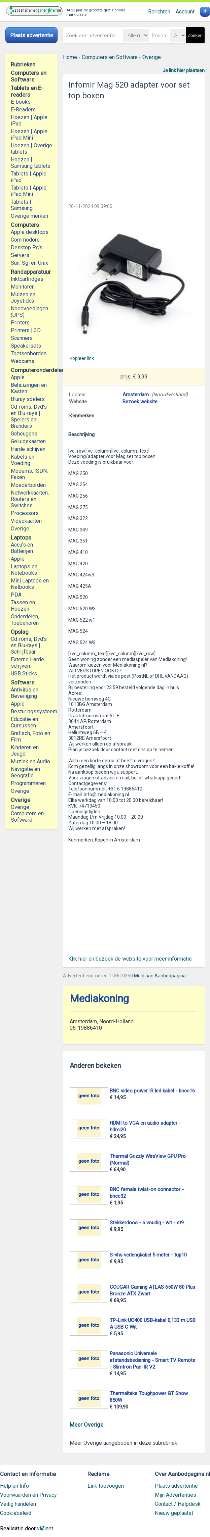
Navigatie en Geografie (25, 772)
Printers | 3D (26, 330)
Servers (20, 255)
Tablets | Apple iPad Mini (28, 191)
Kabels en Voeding (22, 460)
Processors (25, 513)
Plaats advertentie (176, 1486)
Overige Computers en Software (27, 813)
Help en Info (14, 1486)
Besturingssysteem (31, 711)
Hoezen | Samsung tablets (30, 162)
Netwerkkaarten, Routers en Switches (30, 499)
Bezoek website (140, 402)
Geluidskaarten (28, 441)
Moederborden (28, 485)
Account (185, 11)
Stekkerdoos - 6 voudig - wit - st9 (147, 1223)
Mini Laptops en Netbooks (30, 583)
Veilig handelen (18, 1504)
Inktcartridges (27, 279)
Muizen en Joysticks (23, 297)
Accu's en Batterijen (22, 548)
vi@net (45, 1528)
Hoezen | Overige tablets (31, 148)
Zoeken (195, 35)
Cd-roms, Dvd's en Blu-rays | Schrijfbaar (29, 645)
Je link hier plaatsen (184, 70)
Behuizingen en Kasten (29, 388)
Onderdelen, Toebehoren (25, 619)
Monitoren (23, 287)
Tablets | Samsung (22, 205)
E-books (21, 102)
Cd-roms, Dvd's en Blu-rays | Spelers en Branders (29, 416)
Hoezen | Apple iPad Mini (29, 134)
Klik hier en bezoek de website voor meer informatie (130, 959)
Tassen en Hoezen (23, 605)
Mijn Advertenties (175, 1495)
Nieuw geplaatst (174, 1513)
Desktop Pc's (26, 247)
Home (70, 57)
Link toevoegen (106, 1486)
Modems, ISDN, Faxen (29, 474)
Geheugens (24, 433)
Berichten (159, 11)
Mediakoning (99, 998)
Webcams (22, 361)
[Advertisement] (133, 150)
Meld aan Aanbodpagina (160, 975)
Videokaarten (26, 521)
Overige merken (29, 216)
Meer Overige (86, 1424)
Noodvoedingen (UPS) (29, 311)
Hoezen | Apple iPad (29, 120)
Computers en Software (110, 57)
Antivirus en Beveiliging (24, 692)
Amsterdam (136, 395)
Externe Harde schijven (27, 662)
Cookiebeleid (15, 1513)
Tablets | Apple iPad (28, 176)
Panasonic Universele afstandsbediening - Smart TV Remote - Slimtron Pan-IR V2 (152, 1360)
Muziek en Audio (30, 761)
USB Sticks (24, 673)
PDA (16, 595)
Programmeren (28, 783)
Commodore (25, 240)
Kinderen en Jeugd (25, 750)
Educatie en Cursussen (24, 722)
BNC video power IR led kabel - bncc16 (152, 1091)
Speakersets (26, 346)
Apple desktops (29, 232)
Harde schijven (28, 449)
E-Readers (23, 109)
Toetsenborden (28, 353)
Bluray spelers (28, 399)
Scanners (22, 338)
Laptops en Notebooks (24, 569)
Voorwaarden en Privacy (28, 1495)
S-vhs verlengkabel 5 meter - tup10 (148, 1255)
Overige (20, 528)
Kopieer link (82, 358)
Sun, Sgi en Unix (29, 263)
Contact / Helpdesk (178, 1504)
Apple (18, 377)
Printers (20, 322)
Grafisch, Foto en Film (30, 736)
